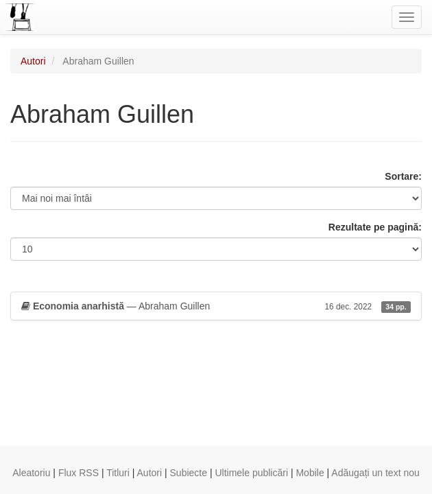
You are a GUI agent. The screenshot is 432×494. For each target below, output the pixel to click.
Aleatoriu (31, 472)
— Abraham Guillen (216, 306)
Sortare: (403, 176)
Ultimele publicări (251, 472)
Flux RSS (78, 472)
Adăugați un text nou (375, 472)
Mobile (310, 472)
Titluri (118, 472)
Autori (33, 61)
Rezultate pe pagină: (375, 227)
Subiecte (188, 472)
